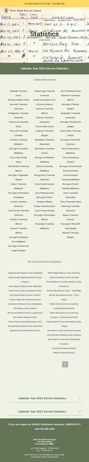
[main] (44, 35)
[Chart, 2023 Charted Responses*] (44, 375)
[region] (44, 3)
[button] (80, 398)
